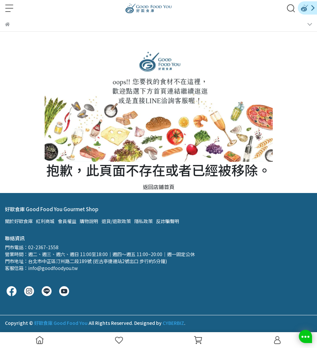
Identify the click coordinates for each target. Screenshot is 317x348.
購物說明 (89, 221)
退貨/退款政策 (116, 221)
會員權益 (67, 221)
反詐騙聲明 (167, 221)
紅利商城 (45, 221)
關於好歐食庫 (19, 221)
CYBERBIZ (173, 323)
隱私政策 (143, 221)
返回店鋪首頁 (159, 187)
